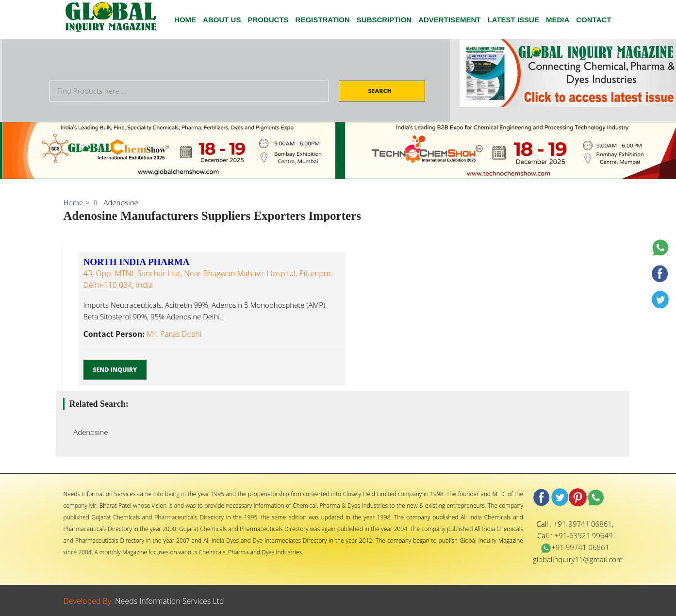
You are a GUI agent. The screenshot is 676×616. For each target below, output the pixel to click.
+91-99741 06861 (583, 524)
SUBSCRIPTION (384, 20)
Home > (77, 202)
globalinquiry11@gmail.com (578, 559)
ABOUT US (222, 20)
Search (380, 91)
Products (267, 20)
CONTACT (593, 20)
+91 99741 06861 (575, 547)
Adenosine (88, 432)
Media (557, 20)
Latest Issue (513, 20)
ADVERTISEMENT (449, 20)
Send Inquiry (115, 370)
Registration (323, 20)
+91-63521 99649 (583, 535)
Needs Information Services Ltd (169, 601)
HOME (185, 20)
